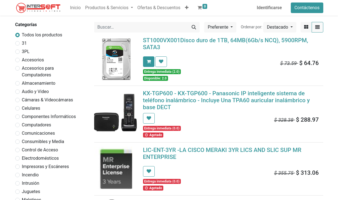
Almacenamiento (39, 83)
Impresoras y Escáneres (45, 166)
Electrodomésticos (40, 158)
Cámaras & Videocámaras (47, 99)
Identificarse (269, 7)
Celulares (31, 108)
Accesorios (33, 59)
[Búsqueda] (194, 27)
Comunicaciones (38, 133)
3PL (26, 51)
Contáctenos (307, 7)
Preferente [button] (218, 27)
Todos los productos (42, 35)
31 (24, 43)
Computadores (36, 125)
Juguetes (31, 191)
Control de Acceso (40, 149)
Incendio (30, 175)
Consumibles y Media (43, 141)
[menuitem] (75, 7)
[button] (187, 7)
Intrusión (30, 183)
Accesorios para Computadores (38, 72)
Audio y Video (35, 91)
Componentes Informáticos (49, 116)
